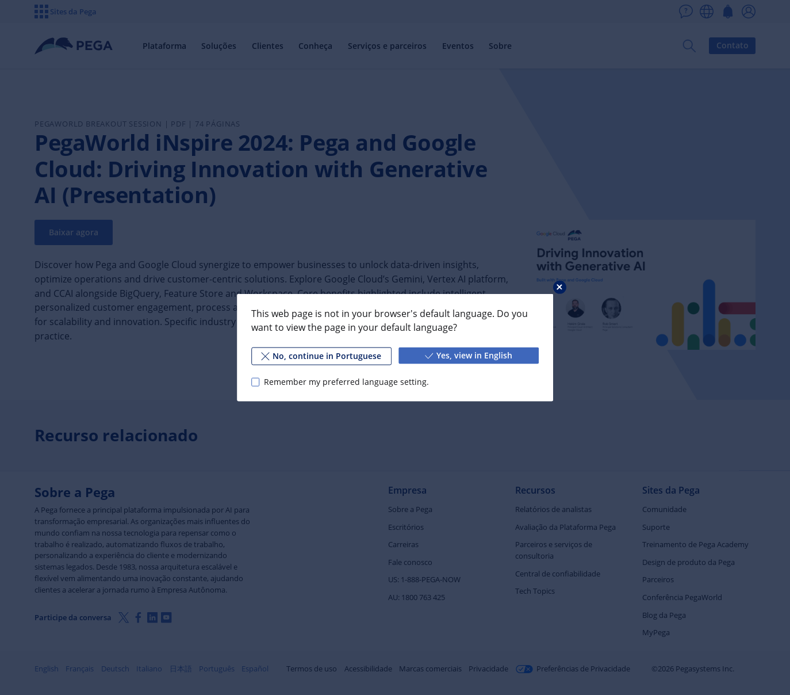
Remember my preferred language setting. (346, 381)
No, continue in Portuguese (321, 355)
